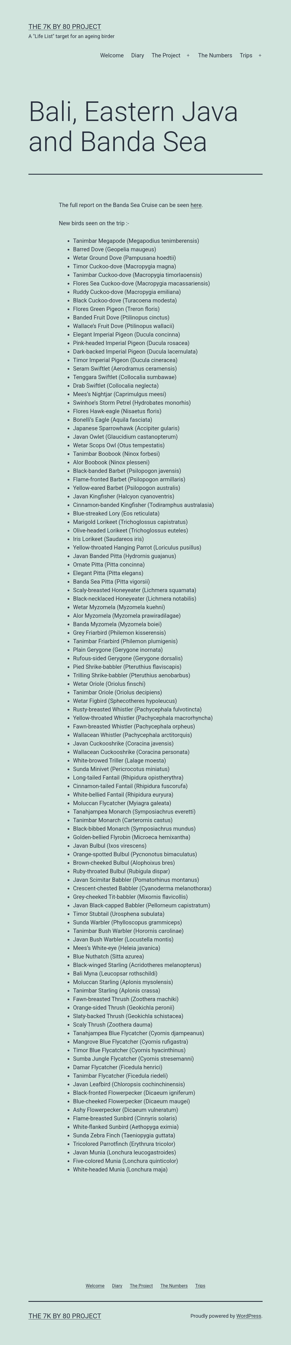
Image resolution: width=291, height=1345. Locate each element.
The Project (165, 55)
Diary (137, 55)
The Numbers (215, 55)
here (195, 205)
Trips (246, 55)
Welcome (112, 55)
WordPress (248, 1316)
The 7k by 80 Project (64, 27)
